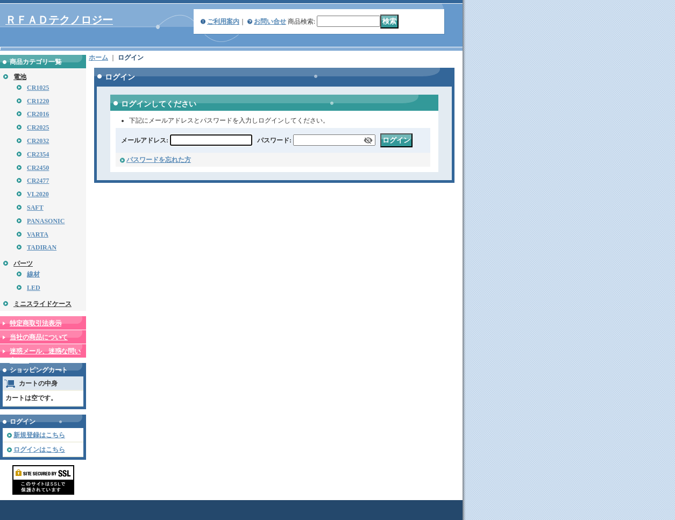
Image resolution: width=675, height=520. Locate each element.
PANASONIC (46, 221)
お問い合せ (270, 21)
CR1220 (38, 101)
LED (33, 287)
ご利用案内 (223, 21)
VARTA (37, 234)
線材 (33, 274)
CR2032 (38, 141)
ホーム (98, 57)
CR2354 (38, 154)
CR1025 (38, 87)
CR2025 (38, 127)
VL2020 (38, 194)
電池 (19, 77)
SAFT (35, 207)
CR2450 (38, 168)
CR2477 (38, 180)
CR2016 (38, 114)
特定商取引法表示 (35, 323)
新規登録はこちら (39, 435)
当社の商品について (39, 337)
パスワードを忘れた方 (158, 159)
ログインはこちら (39, 449)
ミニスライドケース (42, 304)
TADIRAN (41, 247)
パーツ (23, 263)
